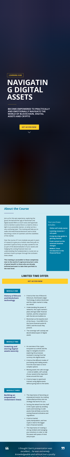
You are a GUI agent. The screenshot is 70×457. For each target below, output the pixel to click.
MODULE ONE (12, 245)
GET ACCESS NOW (29, 104)
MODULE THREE (13, 345)
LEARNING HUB (15, 52)
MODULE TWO (12, 296)
